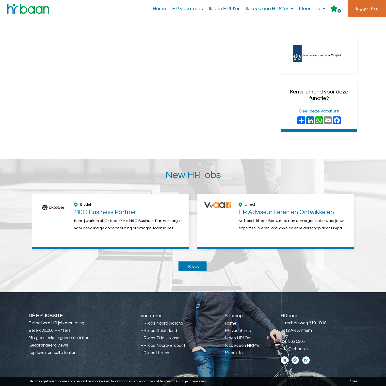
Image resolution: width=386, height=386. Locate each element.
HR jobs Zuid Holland (160, 338)
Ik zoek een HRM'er (271, 8)
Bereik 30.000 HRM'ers (50, 330)
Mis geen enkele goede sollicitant (60, 338)
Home (159, 8)
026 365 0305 (293, 341)
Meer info (313, 8)
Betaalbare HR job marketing (56, 323)
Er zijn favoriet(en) (339, 11)
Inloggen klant (367, 8)
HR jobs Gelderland (159, 331)
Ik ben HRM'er (224, 8)
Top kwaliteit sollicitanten (52, 352)
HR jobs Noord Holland (162, 323)
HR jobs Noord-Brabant (163, 345)
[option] (111, 221)
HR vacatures (187, 8)
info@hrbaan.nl (294, 349)
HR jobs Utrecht (156, 353)
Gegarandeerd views (48, 345)
